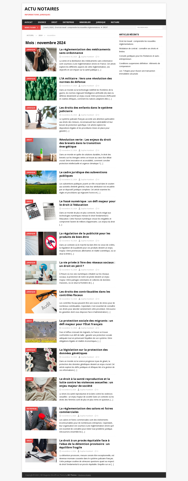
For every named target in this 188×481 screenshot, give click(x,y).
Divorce (42, 22)
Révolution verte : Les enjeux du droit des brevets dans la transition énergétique (85, 143)
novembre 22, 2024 (69, 179)
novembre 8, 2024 (69, 389)
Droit (54, 22)
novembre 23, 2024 (69, 150)
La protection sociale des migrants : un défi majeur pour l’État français (86, 322)
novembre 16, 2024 (69, 269)
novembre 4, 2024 (69, 451)
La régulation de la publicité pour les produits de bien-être (84, 235)
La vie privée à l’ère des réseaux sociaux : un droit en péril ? (87, 264)
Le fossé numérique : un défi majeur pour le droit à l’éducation (87, 203)
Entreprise (68, 22)
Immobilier (85, 22)
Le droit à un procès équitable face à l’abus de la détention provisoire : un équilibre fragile (84, 444)
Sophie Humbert (87, 56)
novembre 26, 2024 (69, 115)
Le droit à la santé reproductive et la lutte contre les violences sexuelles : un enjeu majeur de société (86, 382)
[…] (99, 69)
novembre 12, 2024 (69, 328)
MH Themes (72, 475)
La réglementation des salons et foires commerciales (86, 410)
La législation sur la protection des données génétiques (83, 351)
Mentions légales (84, 475)
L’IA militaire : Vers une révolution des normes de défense (85, 80)
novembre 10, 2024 (69, 357)
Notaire (115, 22)
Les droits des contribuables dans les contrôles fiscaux (84, 293)
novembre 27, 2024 (69, 85)
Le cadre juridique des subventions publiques (83, 173)
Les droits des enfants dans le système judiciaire (85, 109)
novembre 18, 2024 (69, 240)
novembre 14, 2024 (69, 299)
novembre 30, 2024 (69, 56)
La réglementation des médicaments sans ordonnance (84, 51)
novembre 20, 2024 (69, 208)
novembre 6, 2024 (69, 416)
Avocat (29, 22)
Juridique (100, 22)
